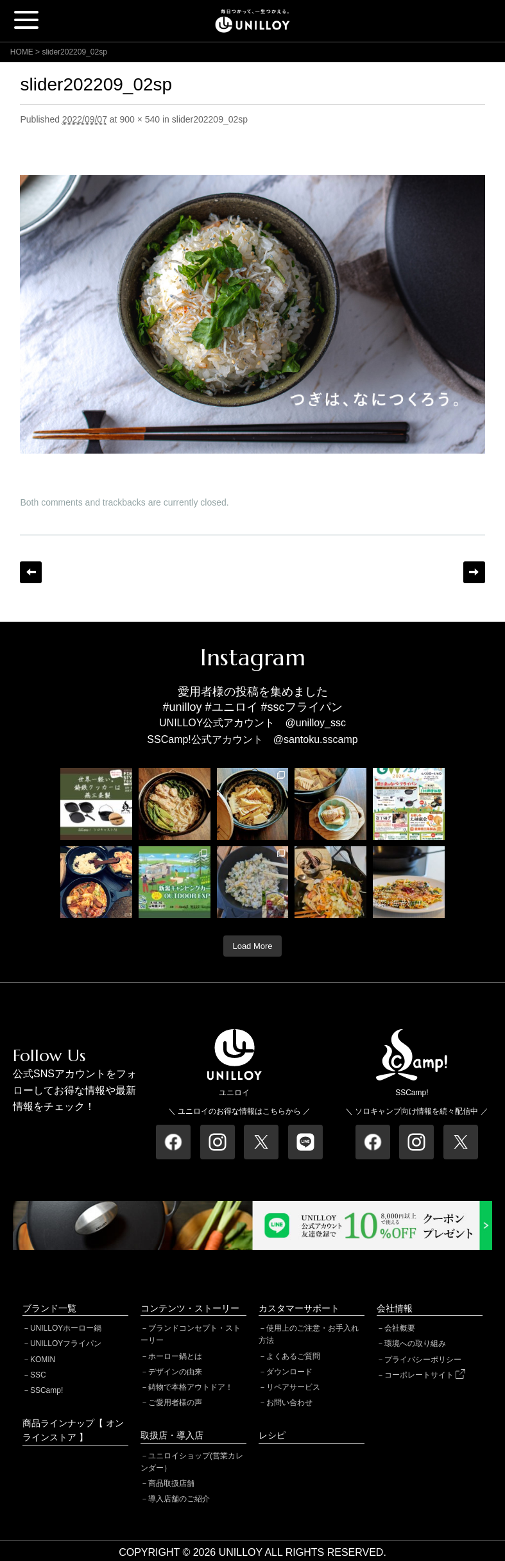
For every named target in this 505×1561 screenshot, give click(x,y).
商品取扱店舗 (171, 1483)
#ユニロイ (231, 707)
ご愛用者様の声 (175, 1402)
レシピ (272, 1435)
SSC (38, 1374)
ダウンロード (289, 1371)
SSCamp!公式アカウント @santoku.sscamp (252, 739)
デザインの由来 (175, 1371)
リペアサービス (293, 1387)
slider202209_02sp (210, 119)
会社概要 (399, 1328)
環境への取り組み (415, 1343)
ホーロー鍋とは (175, 1356)
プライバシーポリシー (422, 1359)
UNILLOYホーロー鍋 (65, 1328)
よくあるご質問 (293, 1356)
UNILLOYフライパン (65, 1343)
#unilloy (181, 707)
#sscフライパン (302, 707)
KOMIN (42, 1359)
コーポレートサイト (424, 1374)
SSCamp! (46, 1390)
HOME (21, 51)
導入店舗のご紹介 (179, 1498)
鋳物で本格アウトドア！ (190, 1387)
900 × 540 (139, 119)
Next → (474, 572)
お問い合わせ (289, 1402)
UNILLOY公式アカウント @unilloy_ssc (252, 722)
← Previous (31, 572)
